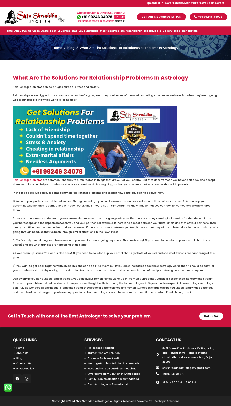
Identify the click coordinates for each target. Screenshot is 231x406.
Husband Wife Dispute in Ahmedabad (112, 368)
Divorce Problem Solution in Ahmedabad (114, 374)
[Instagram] (26, 378)
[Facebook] (17, 378)
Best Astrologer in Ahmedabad (108, 384)
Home (20, 348)
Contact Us (23, 363)
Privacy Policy (25, 368)
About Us (22, 353)
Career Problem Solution (104, 353)
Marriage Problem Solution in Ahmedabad (115, 363)
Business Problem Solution (105, 358)
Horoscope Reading (101, 348)
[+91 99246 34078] (159, 374)
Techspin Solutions (166, 401)
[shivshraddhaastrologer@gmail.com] (159, 368)
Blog (19, 358)
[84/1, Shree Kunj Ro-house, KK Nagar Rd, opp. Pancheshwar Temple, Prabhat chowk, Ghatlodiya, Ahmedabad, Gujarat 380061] (159, 355)
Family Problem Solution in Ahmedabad (113, 379)
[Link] (34, 17)
